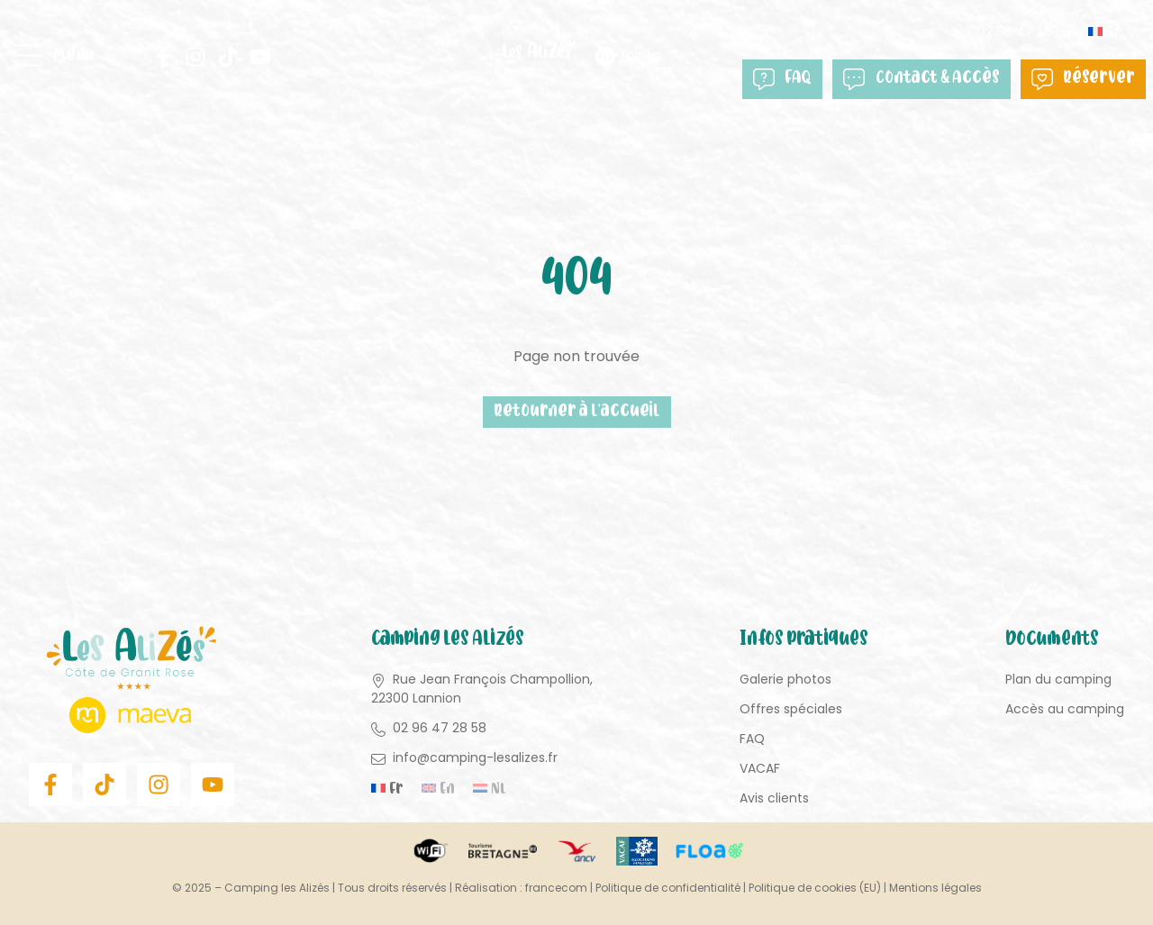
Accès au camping (1064, 709)
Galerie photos (785, 679)
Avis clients (774, 798)
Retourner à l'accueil (577, 412)
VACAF (760, 768)
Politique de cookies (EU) (815, 887)
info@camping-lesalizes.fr (475, 757)
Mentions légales (935, 887)
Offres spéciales (791, 709)
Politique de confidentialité (667, 887)
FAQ (782, 79)
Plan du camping (1058, 679)
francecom (556, 887)
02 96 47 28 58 (1024, 32)
